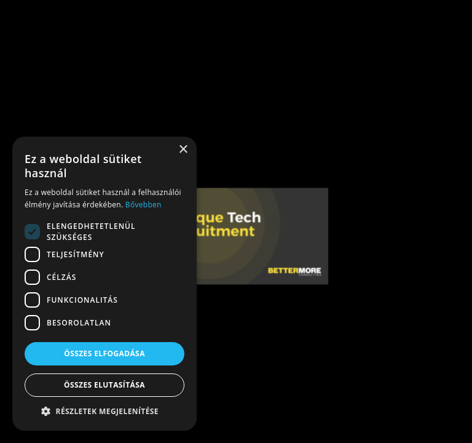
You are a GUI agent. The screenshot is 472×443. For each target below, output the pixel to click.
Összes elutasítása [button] (104, 385)
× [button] (182, 149)
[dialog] (104, 284)
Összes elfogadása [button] (104, 353)
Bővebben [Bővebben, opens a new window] (143, 204)
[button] (104, 411)
